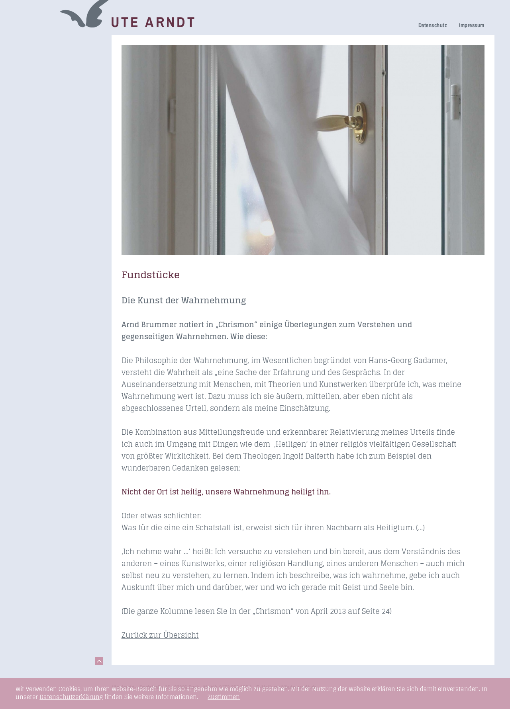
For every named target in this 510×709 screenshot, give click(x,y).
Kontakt (33, 190)
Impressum (471, 25)
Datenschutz (432, 25)
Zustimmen (224, 697)
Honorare (36, 133)
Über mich (37, 111)
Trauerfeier (38, 77)
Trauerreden (40, 43)
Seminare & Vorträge (53, 156)
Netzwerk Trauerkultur (55, 54)
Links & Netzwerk (48, 179)
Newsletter (37, 122)
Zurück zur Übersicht (160, 635)
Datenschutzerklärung (71, 697)
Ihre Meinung (41, 100)
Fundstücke (39, 167)
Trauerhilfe (38, 65)
